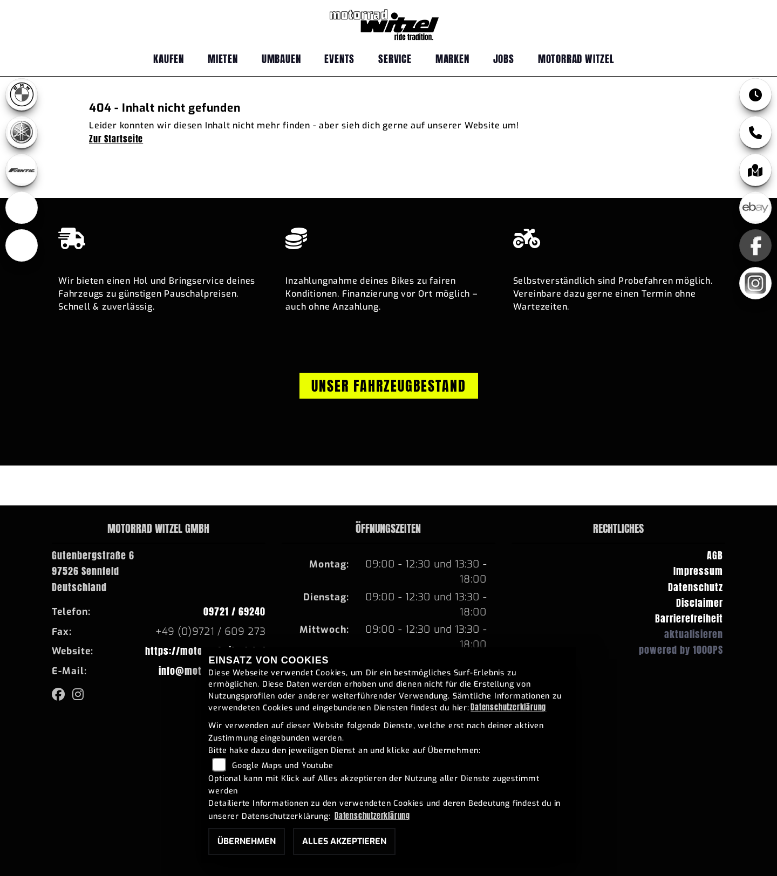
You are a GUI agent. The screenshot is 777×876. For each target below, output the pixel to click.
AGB (715, 555)
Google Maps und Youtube (282, 766)
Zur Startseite (116, 138)
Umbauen (281, 58)
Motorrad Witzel (576, 58)
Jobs (503, 58)
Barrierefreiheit (689, 618)
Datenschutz (695, 587)
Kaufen (168, 58)
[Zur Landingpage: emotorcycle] (21, 245)
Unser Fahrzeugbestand (388, 385)
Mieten (223, 58)
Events (339, 58)
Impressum (698, 571)
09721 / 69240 (234, 611)
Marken (452, 58)
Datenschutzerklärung (508, 707)
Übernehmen (246, 841)
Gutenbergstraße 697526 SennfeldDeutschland (93, 571)
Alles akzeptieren (344, 841)
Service (395, 58)
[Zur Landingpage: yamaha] (21, 132)
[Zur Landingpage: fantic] (21, 170)
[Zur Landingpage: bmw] (21, 94)
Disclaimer (699, 603)
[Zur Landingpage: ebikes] (21, 207)
